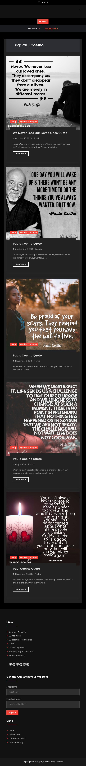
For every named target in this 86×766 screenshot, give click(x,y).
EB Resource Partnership (20, 639)
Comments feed (17, 738)
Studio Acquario (16, 655)
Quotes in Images (28, 121)
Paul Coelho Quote (26, 569)
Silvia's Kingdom (16, 647)
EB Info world (15, 635)
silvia (37, 138)
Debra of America (17, 632)
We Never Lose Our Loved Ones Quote (40, 133)
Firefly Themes (56, 761)
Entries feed (14, 734)
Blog (14, 121)
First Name (11, 686)
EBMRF (12, 643)
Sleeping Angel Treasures (21, 651)
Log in (11, 730)
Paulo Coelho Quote (27, 244)
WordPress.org (16, 742)
